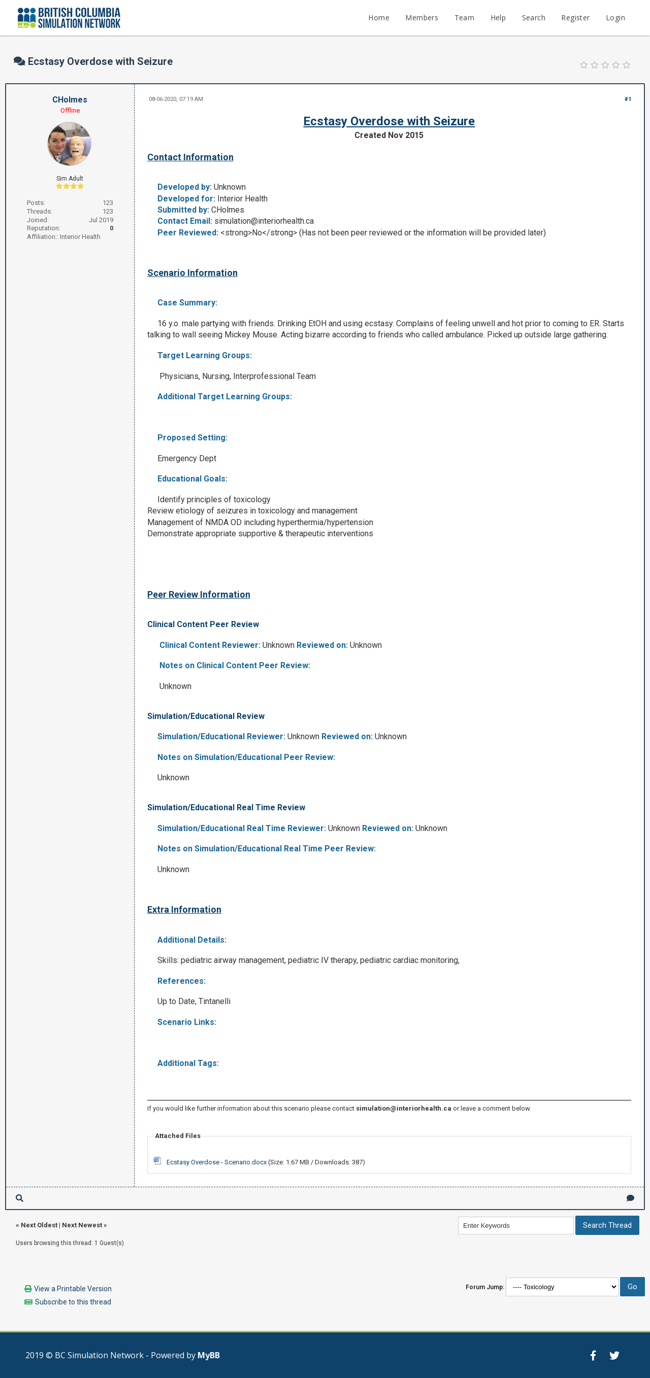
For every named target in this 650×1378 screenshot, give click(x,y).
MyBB (209, 1355)
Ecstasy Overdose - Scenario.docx (217, 1162)
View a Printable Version (73, 1289)
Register (575, 17)
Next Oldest (39, 1225)
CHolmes (69, 100)
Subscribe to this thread (73, 1302)
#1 (628, 99)
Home (378, 17)
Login (615, 17)
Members (421, 17)
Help (498, 17)
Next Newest (82, 1225)
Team (464, 17)
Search (533, 17)
